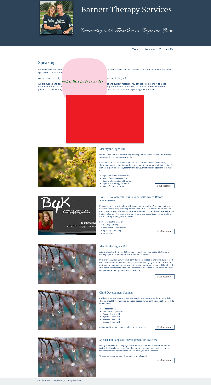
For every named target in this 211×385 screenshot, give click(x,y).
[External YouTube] (105, 119)
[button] (165, 185)
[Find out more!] (165, 327)
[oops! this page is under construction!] (84, 81)
